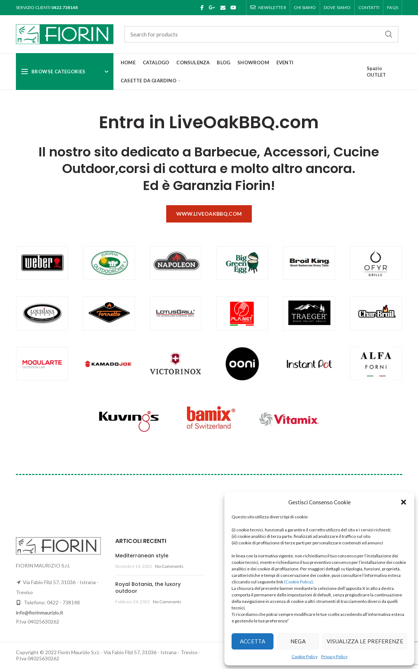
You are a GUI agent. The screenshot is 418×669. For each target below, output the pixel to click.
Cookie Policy (305, 656)
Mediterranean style (141, 555)
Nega (298, 641)
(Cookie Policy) (298, 581)
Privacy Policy (334, 656)
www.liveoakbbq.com (209, 214)
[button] (403, 502)
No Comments (169, 566)
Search (389, 34)
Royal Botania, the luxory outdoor (148, 587)
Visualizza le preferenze (365, 641)
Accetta (252, 641)
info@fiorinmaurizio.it (39, 612)
